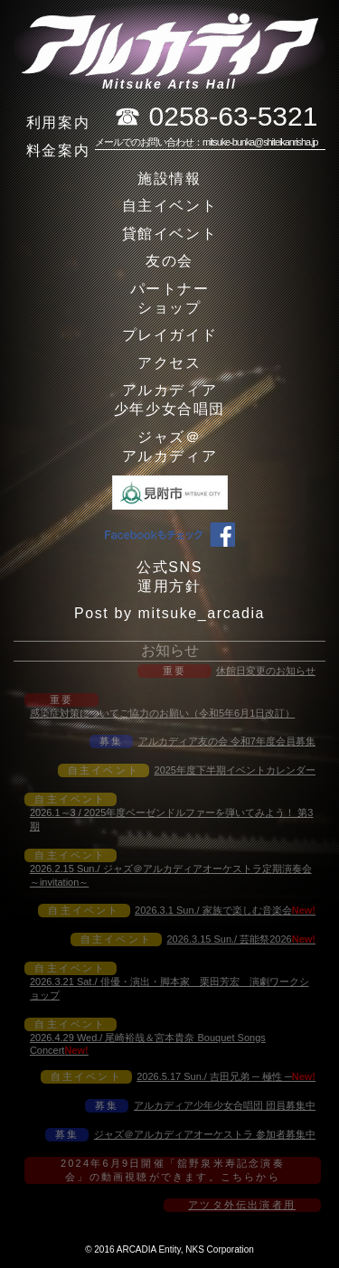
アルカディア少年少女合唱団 (169, 399)
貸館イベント (170, 233)
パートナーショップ (170, 298)
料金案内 (57, 150)
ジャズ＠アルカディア (170, 446)
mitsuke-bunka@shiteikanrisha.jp (259, 141)
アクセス (169, 363)
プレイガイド (170, 335)
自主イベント (170, 205)
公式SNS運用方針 (169, 576)
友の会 (169, 260)
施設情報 (169, 178)
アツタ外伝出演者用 (242, 1204)
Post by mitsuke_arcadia (169, 613)
